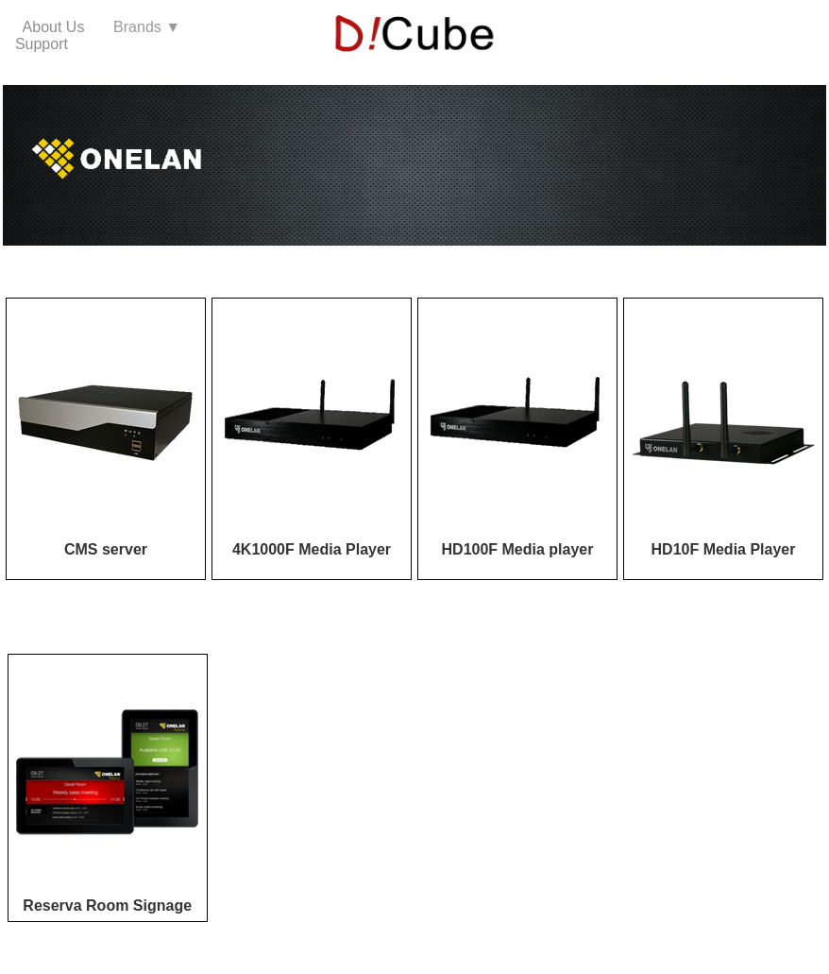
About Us (60, 27)
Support (41, 44)
